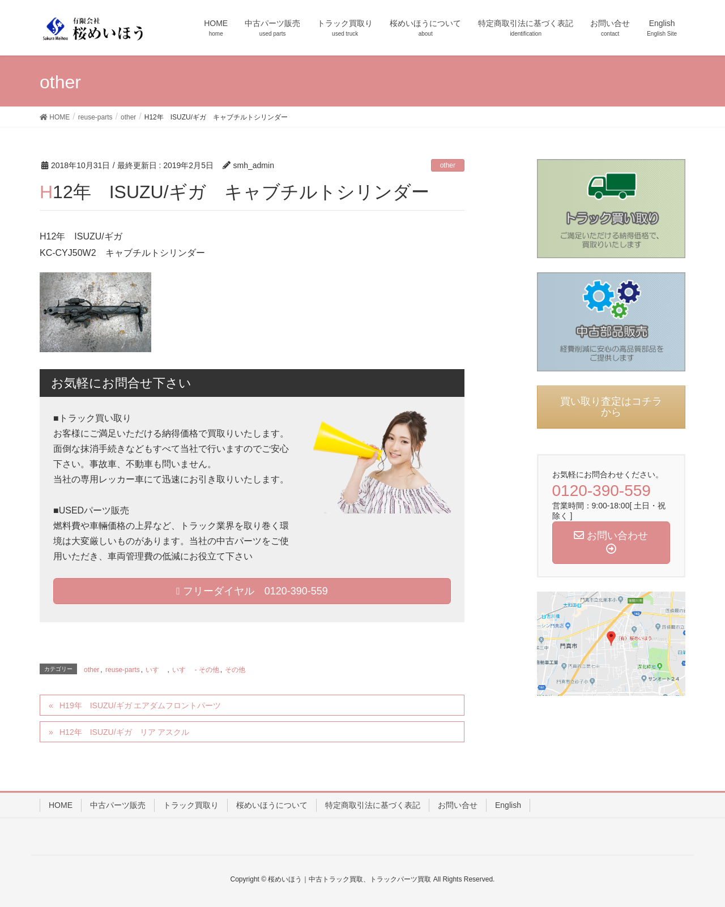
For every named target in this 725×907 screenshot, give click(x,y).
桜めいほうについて (272, 805)
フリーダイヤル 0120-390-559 (252, 591)
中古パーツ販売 (118, 805)
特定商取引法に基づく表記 (372, 805)
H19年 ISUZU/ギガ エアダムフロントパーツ (140, 705)
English (508, 805)
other (447, 165)
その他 (235, 670)
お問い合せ (457, 805)
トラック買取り (191, 805)
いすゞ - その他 (195, 670)
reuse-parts (122, 670)
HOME (60, 805)
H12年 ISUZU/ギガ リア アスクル (124, 732)
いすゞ (156, 670)
